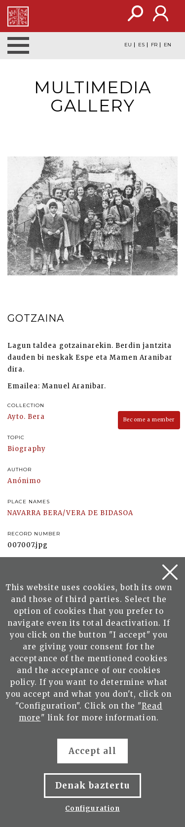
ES (141, 44)
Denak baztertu (92, 785)
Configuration (92, 808)
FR (154, 44)
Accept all (92, 751)
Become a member (149, 419)
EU (128, 44)
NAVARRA (24, 513)
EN (167, 44)
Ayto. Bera (26, 417)
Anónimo (24, 481)
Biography (26, 449)
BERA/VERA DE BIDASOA (88, 513)
